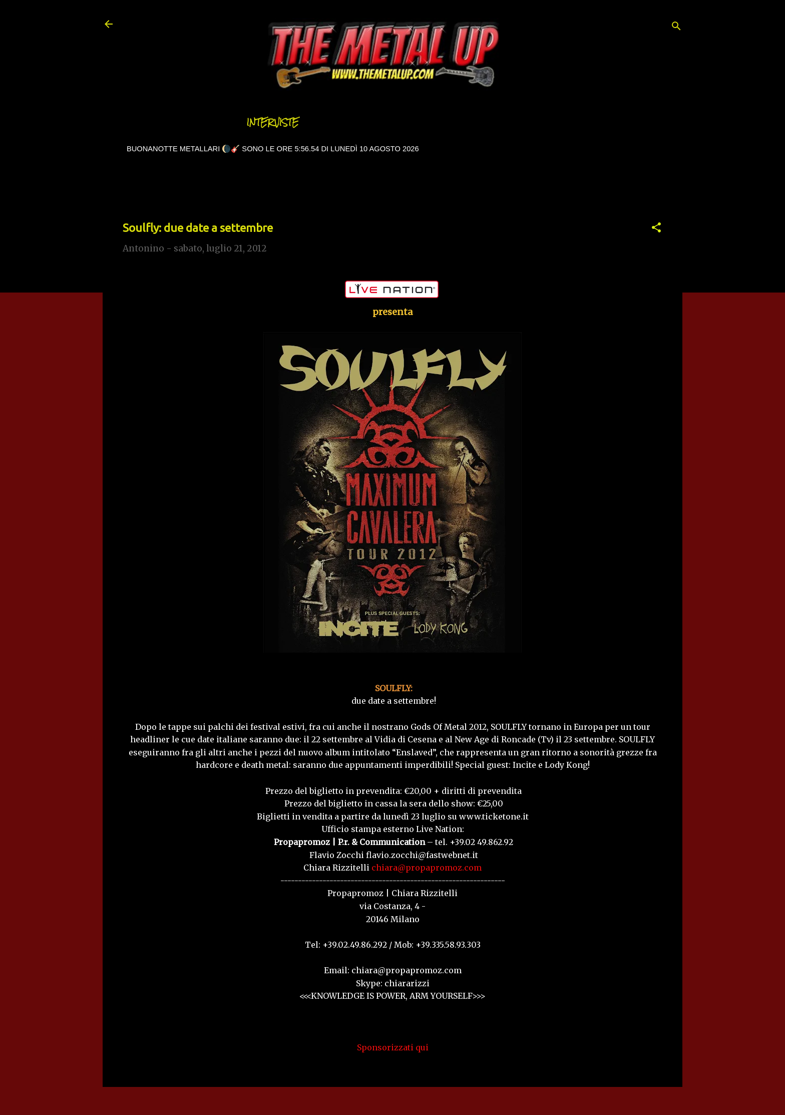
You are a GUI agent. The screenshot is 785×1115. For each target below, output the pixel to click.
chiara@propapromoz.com (426, 868)
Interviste (273, 122)
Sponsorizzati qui (393, 1047)
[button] (656, 228)
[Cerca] (676, 27)
